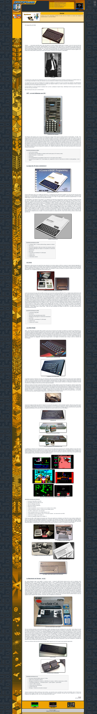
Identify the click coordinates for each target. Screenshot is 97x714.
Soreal (28, 25)
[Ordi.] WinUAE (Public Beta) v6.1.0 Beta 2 (60, 5)
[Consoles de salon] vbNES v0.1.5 (59, 7)
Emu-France (67, 1)
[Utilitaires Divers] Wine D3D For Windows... (60, 3)
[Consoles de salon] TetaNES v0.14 (59, 6)
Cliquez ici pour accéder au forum (53, 711)
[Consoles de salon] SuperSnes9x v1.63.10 (60, 2)
